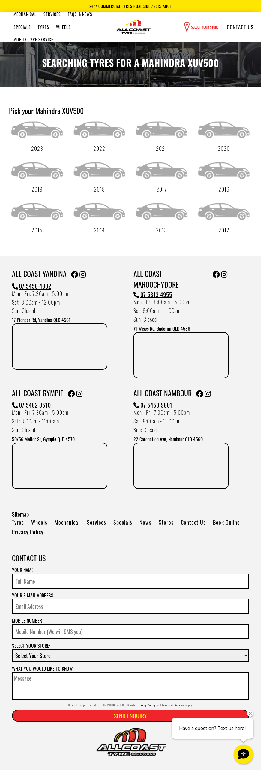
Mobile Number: (27, 620)
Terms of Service (173, 705)
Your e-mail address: (33, 595)
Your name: (23, 570)
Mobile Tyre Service (33, 39)
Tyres (43, 27)
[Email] (130, 606)
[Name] (130, 581)
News (146, 522)
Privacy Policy (28, 532)
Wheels (63, 27)
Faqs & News (80, 14)
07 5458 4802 (31, 285)
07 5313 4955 (153, 294)
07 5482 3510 (31, 404)
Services (52, 14)
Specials (22, 27)
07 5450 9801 (153, 404)
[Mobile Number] (130, 631)
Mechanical (25, 14)
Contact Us (240, 27)
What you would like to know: (43, 668)
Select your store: (31, 645)
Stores (166, 522)
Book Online (226, 522)
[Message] (130, 686)
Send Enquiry (130, 715)
